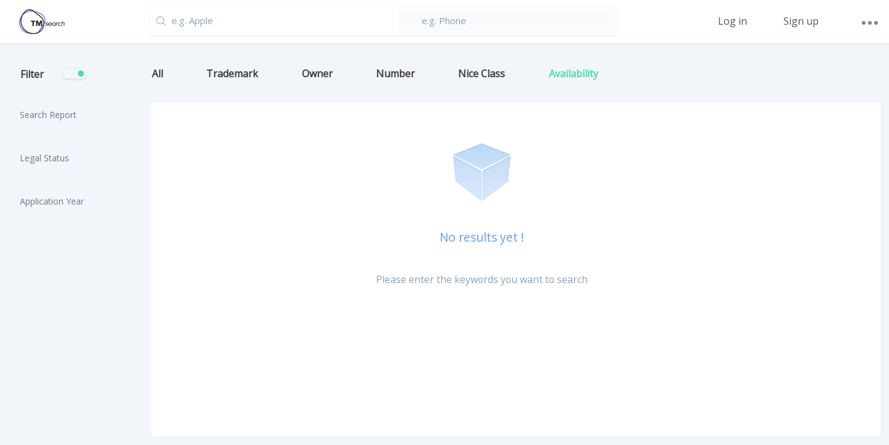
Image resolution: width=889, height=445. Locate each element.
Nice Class (481, 73)
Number (395, 73)
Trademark (232, 73)
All (157, 73)
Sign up (801, 21)
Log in (732, 21)
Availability (573, 73)
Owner (317, 73)
